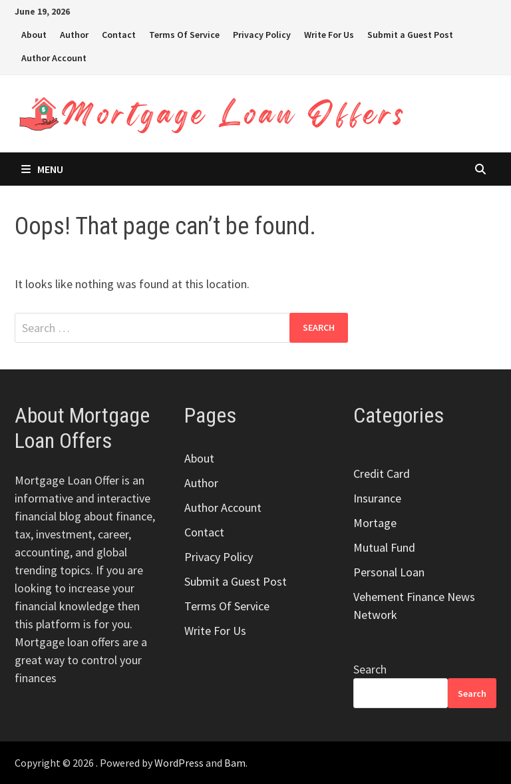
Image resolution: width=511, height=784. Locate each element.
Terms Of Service (184, 35)
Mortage (375, 522)
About (34, 35)
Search (370, 669)
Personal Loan (389, 572)
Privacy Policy (262, 35)
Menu (42, 169)
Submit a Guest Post (410, 35)
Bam (235, 762)
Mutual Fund (384, 547)
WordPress (179, 762)
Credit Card (381, 473)
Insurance (377, 498)
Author (74, 35)
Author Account (53, 58)
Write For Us (329, 35)
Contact (119, 35)
